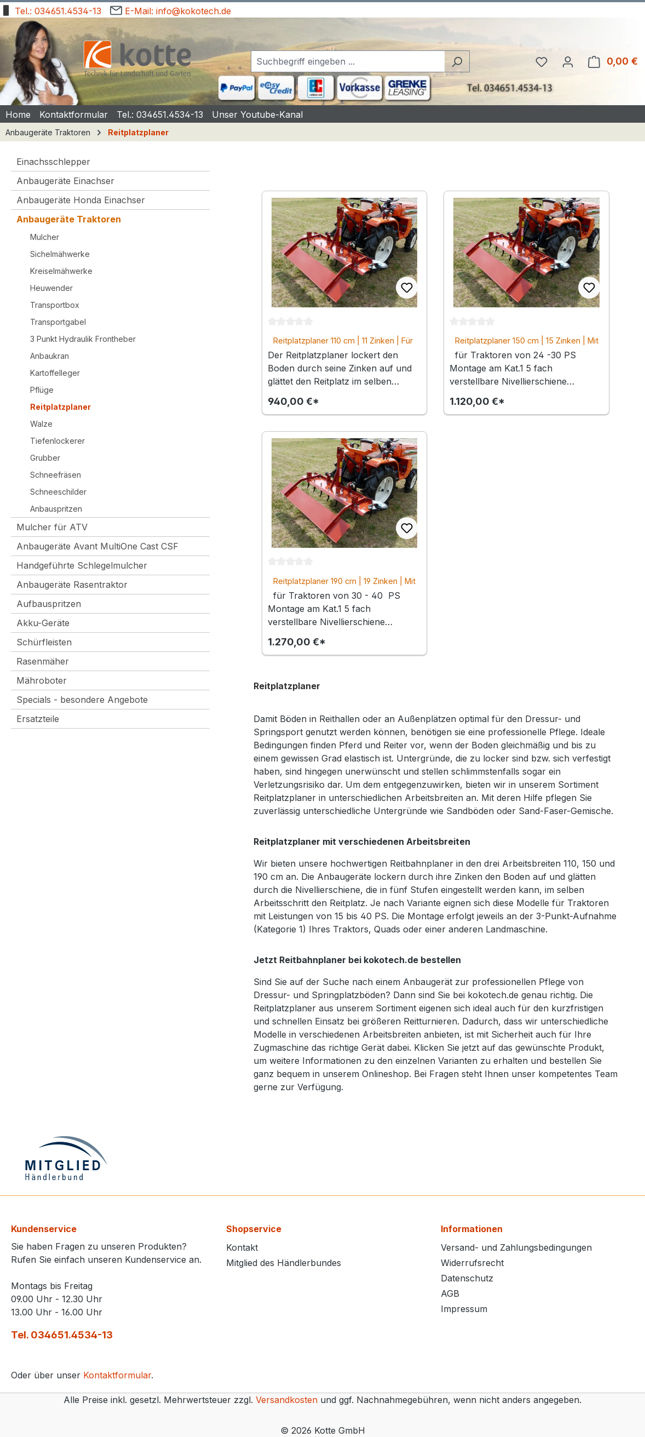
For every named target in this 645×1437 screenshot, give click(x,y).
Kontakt (242, 1247)
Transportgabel (58, 322)
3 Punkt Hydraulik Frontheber (83, 338)
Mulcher (44, 237)
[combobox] (348, 61)
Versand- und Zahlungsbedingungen (516, 1247)
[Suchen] (457, 61)
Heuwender (51, 288)
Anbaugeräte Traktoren (68, 219)
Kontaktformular (117, 1375)
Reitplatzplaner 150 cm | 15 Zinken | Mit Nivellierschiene (526, 341)
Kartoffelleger (55, 372)
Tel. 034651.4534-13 (62, 1335)
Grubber (45, 457)
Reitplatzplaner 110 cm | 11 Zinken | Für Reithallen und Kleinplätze (343, 341)
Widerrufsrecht (472, 1262)
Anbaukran (49, 355)
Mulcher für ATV (52, 527)
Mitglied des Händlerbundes (283, 1262)
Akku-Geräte (43, 622)
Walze (41, 423)
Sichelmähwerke (60, 254)
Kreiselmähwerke (61, 271)
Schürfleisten (44, 642)
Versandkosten (287, 1399)
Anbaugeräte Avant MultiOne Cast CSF (97, 546)
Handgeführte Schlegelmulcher (81, 565)
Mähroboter (41, 680)
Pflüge (42, 389)
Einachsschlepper (53, 161)
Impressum (464, 1308)
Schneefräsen (55, 474)
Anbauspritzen (56, 508)
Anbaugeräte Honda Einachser (80, 199)
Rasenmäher (42, 661)
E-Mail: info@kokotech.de (170, 9)
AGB (450, 1293)
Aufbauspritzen (48, 603)
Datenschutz (467, 1278)
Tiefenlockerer (57, 440)
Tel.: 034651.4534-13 (50, 9)
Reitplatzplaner (60, 406)
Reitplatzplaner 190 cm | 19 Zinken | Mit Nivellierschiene (344, 581)
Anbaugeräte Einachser (65, 180)
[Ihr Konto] (568, 61)
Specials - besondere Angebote (82, 699)
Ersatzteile (37, 718)
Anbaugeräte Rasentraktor (72, 584)
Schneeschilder (58, 491)
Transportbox (54, 305)
